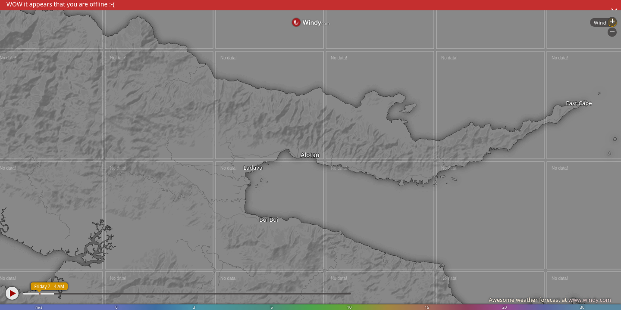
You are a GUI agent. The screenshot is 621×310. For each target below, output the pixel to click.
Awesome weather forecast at (550, 300)
